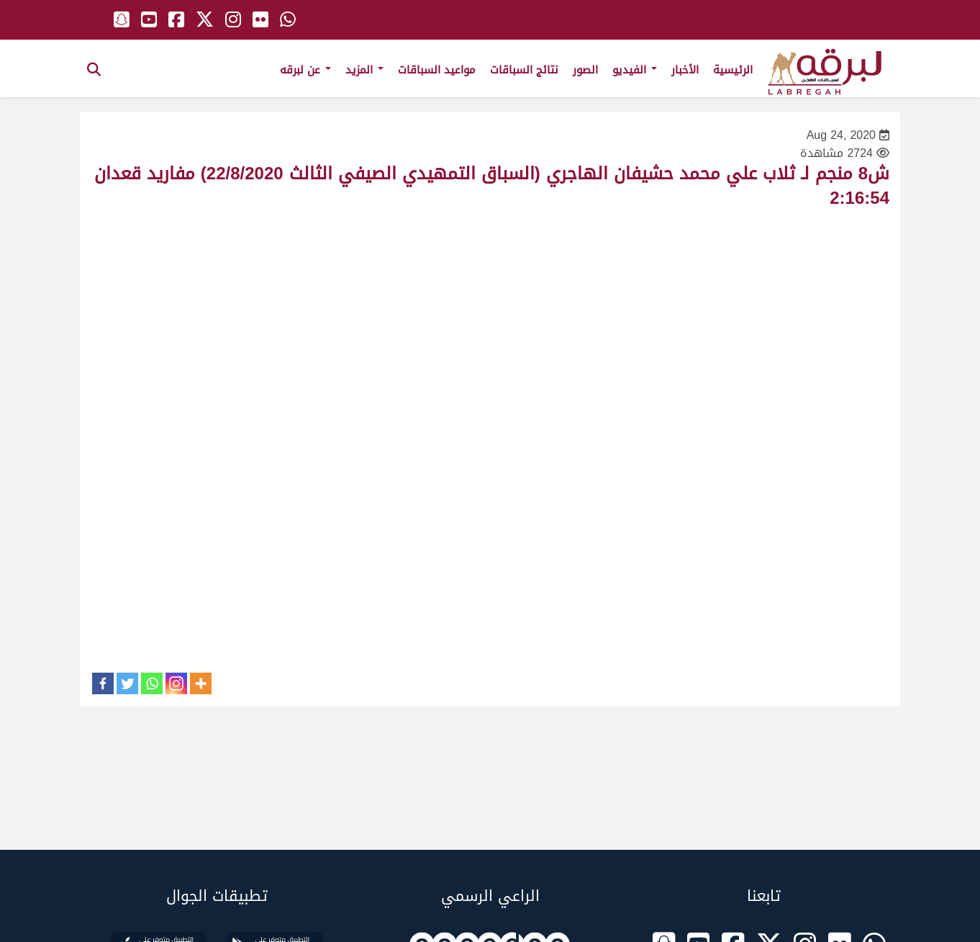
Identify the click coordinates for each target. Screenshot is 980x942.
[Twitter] (127, 683)
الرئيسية (733, 70)
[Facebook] (103, 683)
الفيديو (634, 70)
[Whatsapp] (152, 683)
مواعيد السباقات (437, 70)
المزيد (364, 70)
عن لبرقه (305, 70)
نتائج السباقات (524, 70)
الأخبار (685, 70)
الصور (585, 70)
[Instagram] (176, 683)
